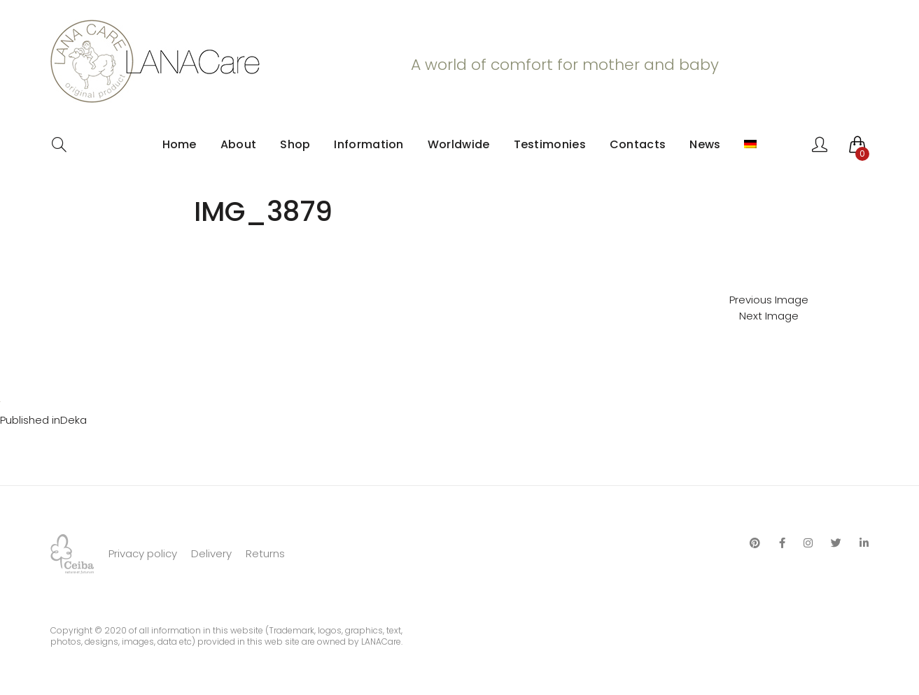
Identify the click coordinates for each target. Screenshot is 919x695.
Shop (295, 144)
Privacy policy (142, 553)
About (238, 144)
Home (179, 144)
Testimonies (550, 144)
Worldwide (459, 144)
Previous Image (768, 299)
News (704, 144)
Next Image (769, 315)
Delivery (211, 553)
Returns (265, 553)
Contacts (638, 144)
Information (368, 144)
